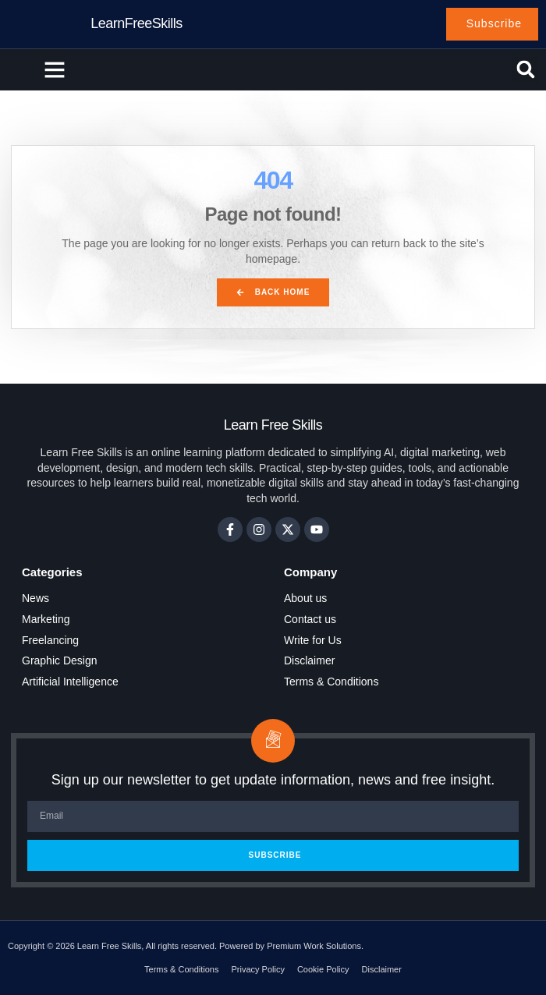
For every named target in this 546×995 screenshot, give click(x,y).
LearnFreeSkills (136, 23)
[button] (54, 69)
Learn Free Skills (273, 425)
